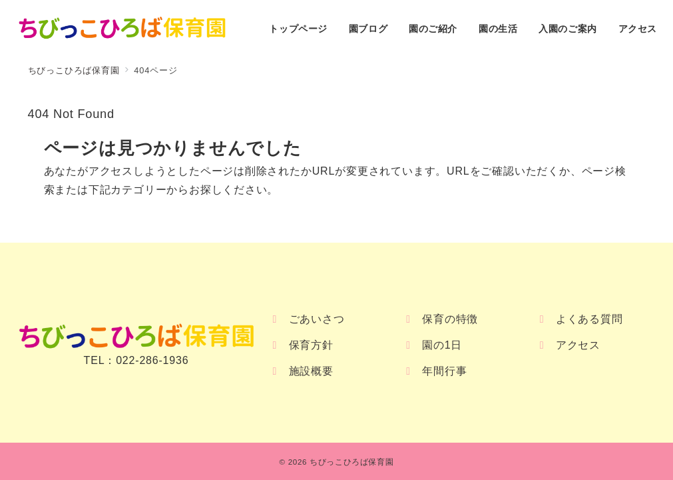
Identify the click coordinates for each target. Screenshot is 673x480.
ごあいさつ (317, 319)
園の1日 (442, 345)
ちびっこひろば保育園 (351, 461)
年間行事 (444, 371)
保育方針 (311, 345)
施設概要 (311, 371)
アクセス (578, 345)
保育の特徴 (450, 319)
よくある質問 (589, 319)
